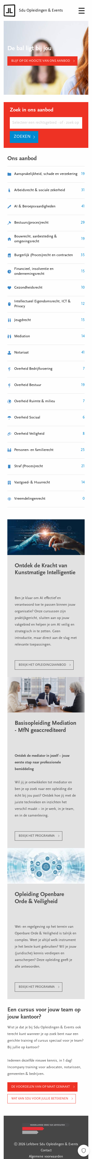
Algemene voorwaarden (46, 1157)
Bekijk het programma (37, 835)
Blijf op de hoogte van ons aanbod (40, 60)
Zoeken (22, 137)
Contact (46, 1150)
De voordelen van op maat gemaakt (40, 1086)
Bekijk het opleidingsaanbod (42, 664)
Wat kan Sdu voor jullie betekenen (39, 1098)
